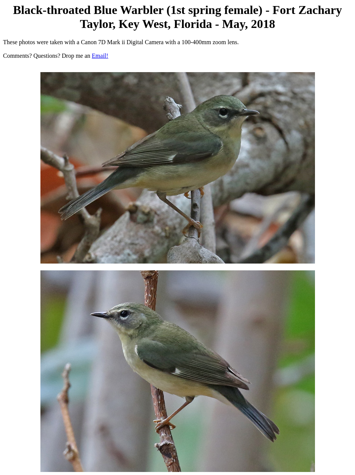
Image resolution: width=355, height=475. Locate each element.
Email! (100, 55)
